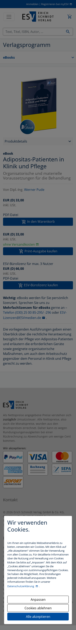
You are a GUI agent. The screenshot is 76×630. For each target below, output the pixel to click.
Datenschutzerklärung (21, 586)
